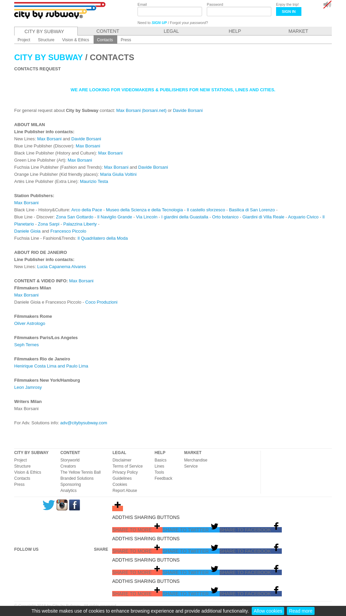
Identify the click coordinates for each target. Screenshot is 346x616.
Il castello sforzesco (206, 209)
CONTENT (70, 452)
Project (20, 460)
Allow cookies (268, 611)
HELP (159, 452)
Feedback (163, 478)
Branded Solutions (77, 478)
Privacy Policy (125, 472)
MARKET (192, 452)
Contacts (22, 478)
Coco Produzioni (101, 302)
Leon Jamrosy (28, 387)
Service (191, 466)
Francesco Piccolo (68, 231)
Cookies (120, 484)
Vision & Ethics (27, 472)
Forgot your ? (189, 23)
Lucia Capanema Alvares (61, 266)
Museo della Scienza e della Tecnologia (144, 209)
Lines (159, 466)
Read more (300, 611)
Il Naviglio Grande (114, 216)
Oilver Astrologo (29, 323)
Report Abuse (125, 490)
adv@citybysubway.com (83, 422)
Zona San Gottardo (75, 216)
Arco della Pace (86, 209)
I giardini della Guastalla (185, 216)
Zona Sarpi (48, 224)
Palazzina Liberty (80, 224)
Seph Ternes (26, 344)
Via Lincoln (146, 216)
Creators (68, 466)
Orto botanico (225, 216)
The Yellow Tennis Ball (80, 472)
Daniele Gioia (27, 231)
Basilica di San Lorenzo (252, 209)
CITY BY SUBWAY (31, 452)
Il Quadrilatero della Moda (102, 238)
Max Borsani (128, 110)
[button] (137, 529)
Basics (160, 460)
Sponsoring (70, 484)
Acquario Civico (303, 216)
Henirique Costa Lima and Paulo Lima (51, 366)
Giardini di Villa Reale (263, 216)
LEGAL (119, 452)
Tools (159, 472)
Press (19, 484)
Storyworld (70, 460)
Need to (152, 23)
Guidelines (122, 478)
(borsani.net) (154, 110)
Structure (22, 466)
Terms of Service (128, 466)
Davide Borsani (188, 110)
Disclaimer (122, 460)
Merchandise (195, 460)
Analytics (68, 490)
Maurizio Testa (94, 181)
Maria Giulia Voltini (118, 174)
